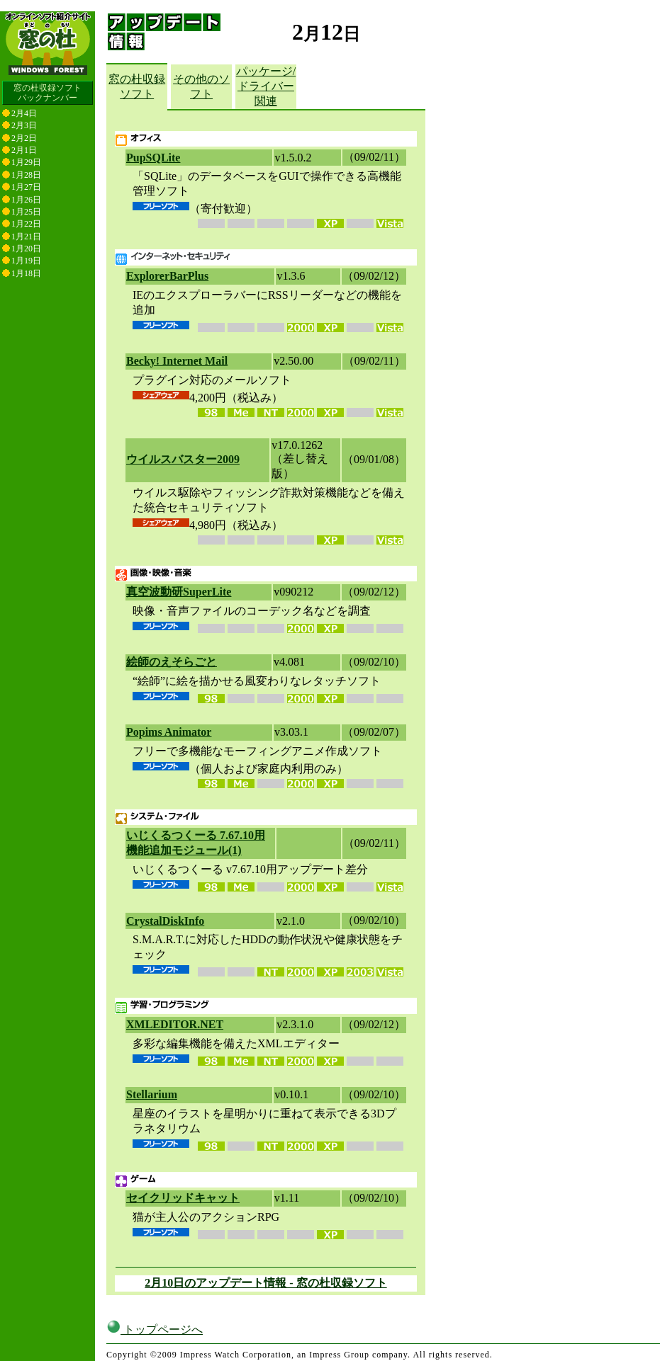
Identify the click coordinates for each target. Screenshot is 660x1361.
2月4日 (24, 113)
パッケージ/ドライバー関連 (266, 86)
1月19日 (26, 261)
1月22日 (26, 224)
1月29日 (26, 162)
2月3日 (24, 125)
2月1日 (24, 150)
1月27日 (26, 187)
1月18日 (26, 273)
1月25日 (26, 212)
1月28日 (26, 175)
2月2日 (24, 138)
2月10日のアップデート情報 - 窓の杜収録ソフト (265, 1283)
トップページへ (154, 1329)
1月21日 (26, 236)
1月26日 (26, 200)
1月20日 (26, 249)
